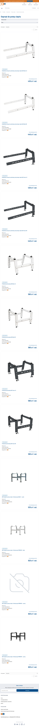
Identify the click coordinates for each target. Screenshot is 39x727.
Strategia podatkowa (4, 699)
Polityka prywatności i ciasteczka (6, 701)
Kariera (2, 703)
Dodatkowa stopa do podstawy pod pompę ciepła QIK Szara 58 (14, 230)
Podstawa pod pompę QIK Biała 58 (9, 337)
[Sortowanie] (21, 27)
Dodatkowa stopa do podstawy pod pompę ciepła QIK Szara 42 (14, 177)
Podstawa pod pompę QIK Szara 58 (9, 443)
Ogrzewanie (8, 11)
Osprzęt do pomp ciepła (20, 11)
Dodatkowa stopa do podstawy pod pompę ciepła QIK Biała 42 (14, 70)
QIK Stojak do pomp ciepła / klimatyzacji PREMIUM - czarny (13, 603)
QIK (5, 73)
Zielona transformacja (4, 709)
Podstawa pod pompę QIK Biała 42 (9, 283)
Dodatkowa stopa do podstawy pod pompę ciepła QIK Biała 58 (14, 124)
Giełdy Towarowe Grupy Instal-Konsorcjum (7, 711)
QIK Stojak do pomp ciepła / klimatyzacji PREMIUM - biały (13, 550)
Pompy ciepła (13, 11)
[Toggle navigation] (2, 7)
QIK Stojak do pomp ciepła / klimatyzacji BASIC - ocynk (13, 497)
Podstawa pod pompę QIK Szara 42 (9, 390)
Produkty (4, 11)
